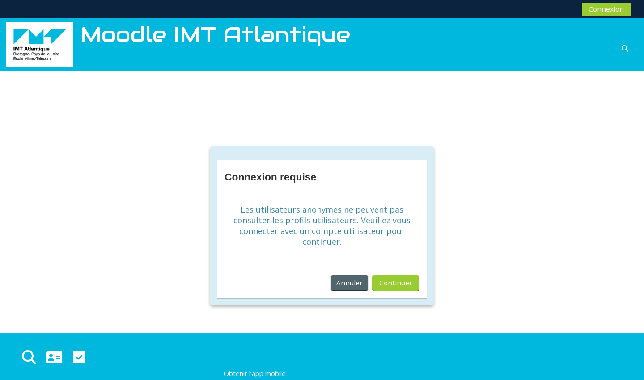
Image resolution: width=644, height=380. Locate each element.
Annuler (349, 282)
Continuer (395, 282)
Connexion (606, 8)
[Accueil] (39, 43)
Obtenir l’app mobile (255, 373)
